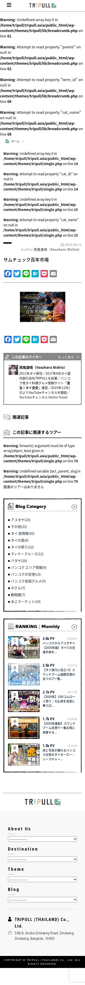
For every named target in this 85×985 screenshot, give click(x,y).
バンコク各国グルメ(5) (28, 581)
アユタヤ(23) (20, 519)
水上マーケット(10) (26, 601)
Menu (9, 5)
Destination (23, 849)
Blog (14, 889)
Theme (16, 869)
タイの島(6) (20, 540)
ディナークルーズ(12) (27, 553)
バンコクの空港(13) (26, 574)
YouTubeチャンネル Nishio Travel (43, 397)
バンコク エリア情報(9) (28, 567)
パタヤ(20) (19, 560)
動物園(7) (18, 594)
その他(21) (19, 526)
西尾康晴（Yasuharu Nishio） (58, 249)
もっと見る (66, 357)
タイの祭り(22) (22, 546)
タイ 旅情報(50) (22, 533)
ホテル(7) (18, 587)
